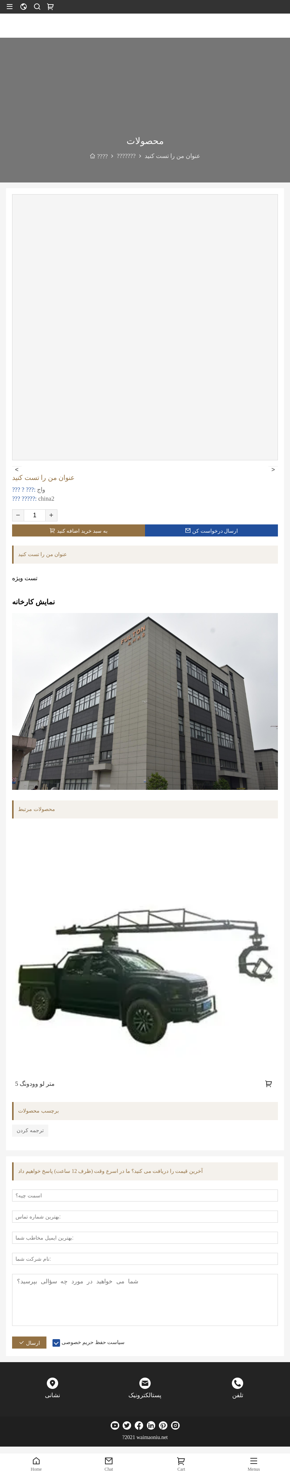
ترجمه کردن (30, 1130)
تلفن (237, 1395)
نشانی (52, 1395)
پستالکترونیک (144, 1395)
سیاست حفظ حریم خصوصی (93, 1342)
